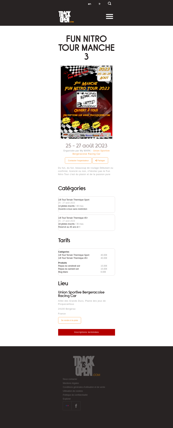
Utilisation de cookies (73, 391)
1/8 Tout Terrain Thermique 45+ (73, 218)
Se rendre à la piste (69, 320)
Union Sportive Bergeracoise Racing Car (81, 294)
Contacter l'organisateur (78, 160)
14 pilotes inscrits (66, 206)
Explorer (67, 399)
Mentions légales (71, 383)
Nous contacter (70, 379)
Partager (100, 160)
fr (99, 4)
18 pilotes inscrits (66, 224)
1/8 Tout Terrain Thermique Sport (73, 200)
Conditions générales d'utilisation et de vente (84, 387)
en (89, 4)
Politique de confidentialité (75, 395)
